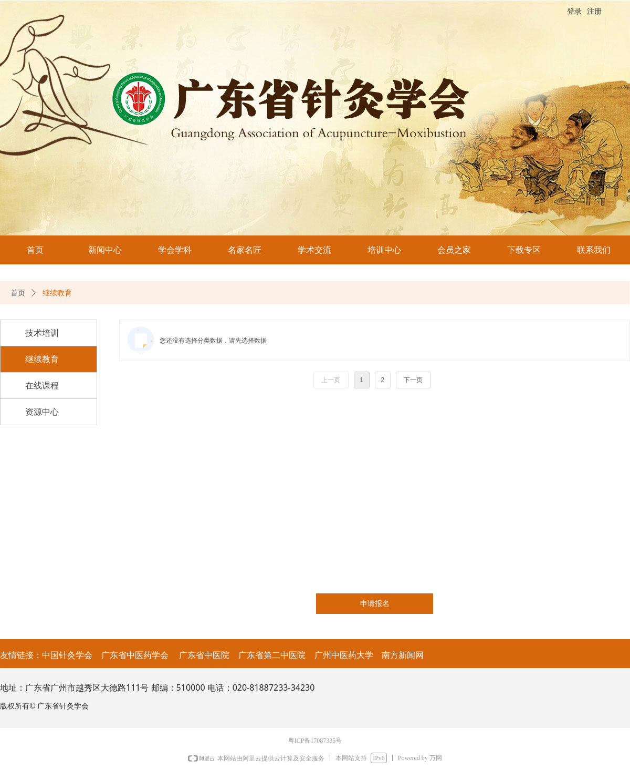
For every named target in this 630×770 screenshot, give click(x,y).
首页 (35, 249)
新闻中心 (105, 249)
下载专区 (524, 249)
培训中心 (384, 249)
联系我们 (594, 249)
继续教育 (57, 293)
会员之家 (454, 249)
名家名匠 (244, 249)
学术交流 (314, 249)
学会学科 (175, 249)
